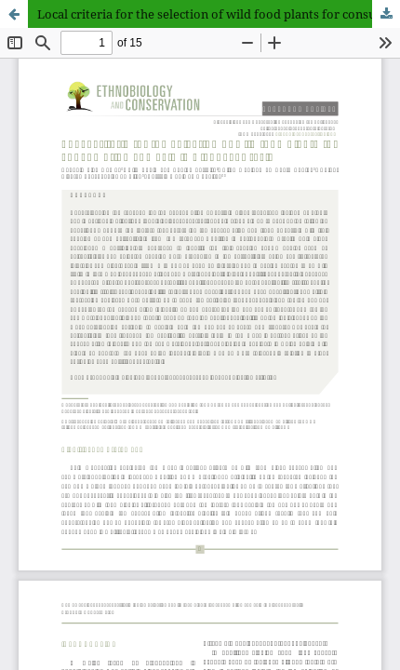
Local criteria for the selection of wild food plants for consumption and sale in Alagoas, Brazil (218, 14)
